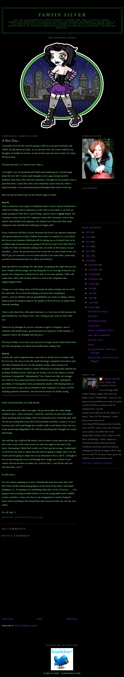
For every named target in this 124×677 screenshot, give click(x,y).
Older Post (72, 618)
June (91, 293)
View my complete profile (97, 463)
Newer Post (7, 618)
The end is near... (96, 339)
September (94, 279)
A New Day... (94, 325)
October (93, 274)
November (94, 269)
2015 (88, 237)
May (91, 297)
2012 (88, 251)
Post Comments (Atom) (26, 625)
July (91, 288)
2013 (88, 246)
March (92, 307)
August (92, 283)
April (91, 302)
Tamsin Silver (62, 14)
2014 (88, 241)
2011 (88, 255)
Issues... (92, 344)
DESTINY (93, 316)
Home (40, 618)
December (94, 264)
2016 (88, 232)
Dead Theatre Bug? (97, 321)
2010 (88, 260)
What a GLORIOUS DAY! (101, 330)
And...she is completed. (99, 335)
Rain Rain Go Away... (98, 311)
